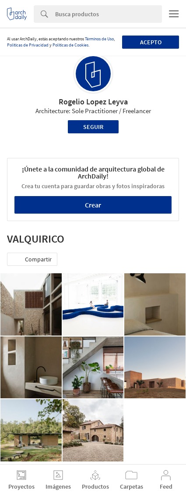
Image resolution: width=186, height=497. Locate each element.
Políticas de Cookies (70, 45)
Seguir (93, 127)
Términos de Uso (99, 39)
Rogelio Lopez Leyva (93, 102)
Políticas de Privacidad (28, 45)
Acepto (150, 42)
